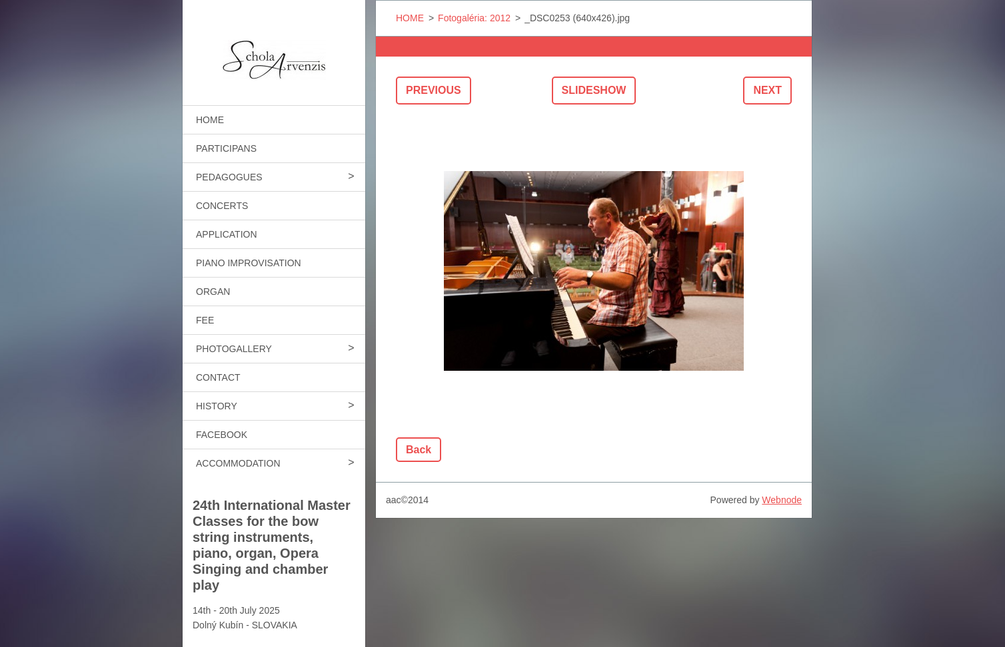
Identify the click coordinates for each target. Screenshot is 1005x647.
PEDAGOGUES (229, 177)
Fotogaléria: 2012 (474, 18)
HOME (210, 119)
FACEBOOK (221, 434)
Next (767, 90)
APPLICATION (226, 234)
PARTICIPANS (226, 148)
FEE (205, 320)
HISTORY (216, 406)
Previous (433, 90)
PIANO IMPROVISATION (248, 263)
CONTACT (218, 377)
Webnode (782, 500)
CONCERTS (222, 205)
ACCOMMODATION (238, 463)
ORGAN (213, 291)
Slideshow (594, 90)
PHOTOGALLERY (234, 348)
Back (418, 449)
